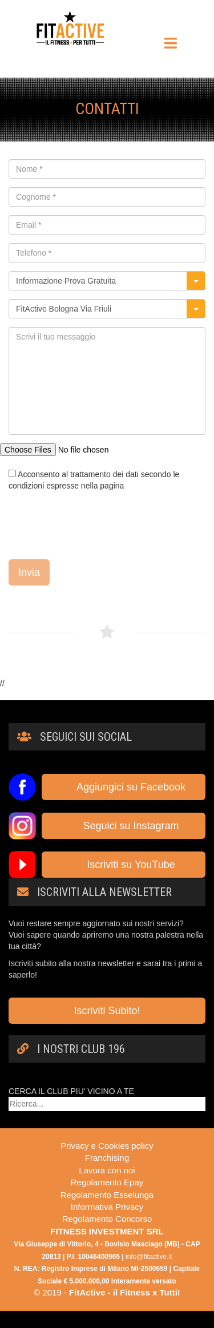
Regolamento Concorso (107, 1219)
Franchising (107, 1157)
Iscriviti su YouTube (123, 864)
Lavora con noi (107, 1170)
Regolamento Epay (107, 1182)
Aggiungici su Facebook (123, 787)
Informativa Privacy (107, 1207)
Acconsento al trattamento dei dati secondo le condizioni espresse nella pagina (94, 480)
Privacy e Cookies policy (107, 1146)
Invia (29, 572)
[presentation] (95, 525)
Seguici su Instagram (123, 825)
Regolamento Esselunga (107, 1195)
